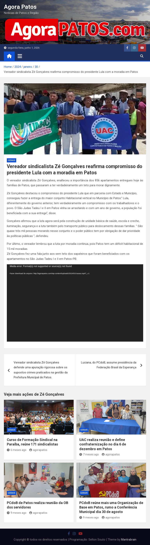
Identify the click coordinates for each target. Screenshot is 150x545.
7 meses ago (89, 454)
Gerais (11, 160)
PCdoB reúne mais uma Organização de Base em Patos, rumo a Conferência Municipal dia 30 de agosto (111, 507)
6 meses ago (16, 449)
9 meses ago (16, 512)
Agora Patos (20, 6)
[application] (75, 302)
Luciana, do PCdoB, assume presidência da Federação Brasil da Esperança (108, 365)
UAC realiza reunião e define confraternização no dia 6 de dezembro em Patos (102, 444)
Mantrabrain (128, 539)
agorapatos (38, 449)
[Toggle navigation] (20, 56)
